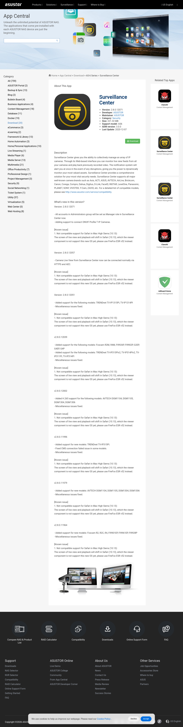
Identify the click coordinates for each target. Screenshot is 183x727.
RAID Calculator (13, 684)
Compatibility (11, 679)
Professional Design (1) (19, 174)
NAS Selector (11, 670)
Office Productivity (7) (18, 169)
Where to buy (146, 675)
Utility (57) (13, 197)
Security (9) (13, 183)
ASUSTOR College (59, 670)
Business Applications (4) (20, 104)
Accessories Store (149, 670)
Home (53, 75)
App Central (65, 75)
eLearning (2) (14, 132)
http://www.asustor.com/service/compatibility (88, 192)
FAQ (7, 697)
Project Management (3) (20, 178)
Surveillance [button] (67, 4)
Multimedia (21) (16, 164)
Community (56, 675)
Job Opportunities (149, 666)
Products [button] (37, 4)
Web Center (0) (15, 206)
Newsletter (100, 688)
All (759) (12, 81)
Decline (134, 719)
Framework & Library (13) (20, 136)
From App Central (58, 679)
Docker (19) (13, 118)
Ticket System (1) (16, 192)
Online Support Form (15, 688)
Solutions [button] (51, 4)
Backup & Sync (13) (17, 90)
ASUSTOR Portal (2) (18, 85)
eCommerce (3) (15, 127)
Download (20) (15, 123)
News (98, 670)
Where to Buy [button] (98, 4)
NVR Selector (11, 675)
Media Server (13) (16, 160)
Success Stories (103, 693)
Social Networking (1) (18, 188)
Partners (144, 684)
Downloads (10, 666)
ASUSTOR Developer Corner (64, 684)
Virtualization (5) (16, 202)
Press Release (102, 679)
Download (79, 75)
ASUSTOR (118, 112)
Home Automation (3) (18, 141)
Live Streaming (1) (17, 150)
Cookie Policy (104, 719)
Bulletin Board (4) (16, 99)
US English (167, 4)
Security (116, 118)
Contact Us (100, 675)
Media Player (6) (16, 155)
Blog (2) (12, 95)
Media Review (102, 684)
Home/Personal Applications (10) (24, 146)
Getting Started (12, 693)
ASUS (143, 679)
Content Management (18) (21, 109)
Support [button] (82, 4)
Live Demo (55, 666)
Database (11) (15, 113)
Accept (146, 719)
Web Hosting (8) (16, 211)
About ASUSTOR (103, 666)
